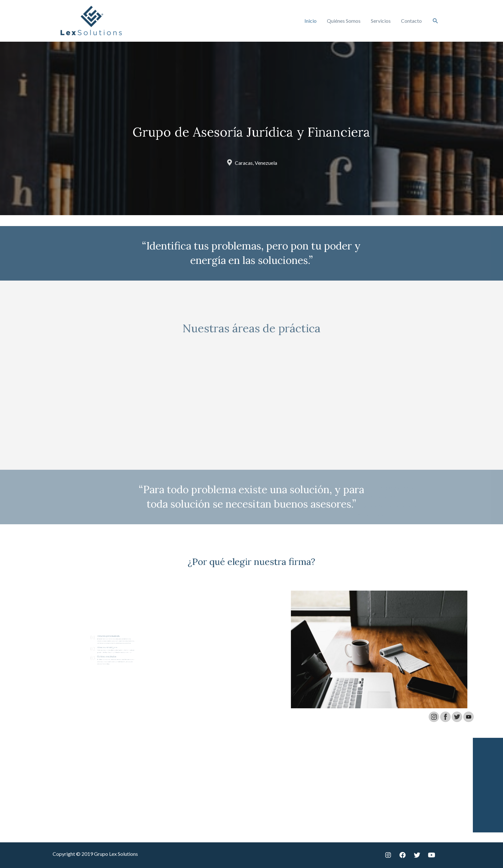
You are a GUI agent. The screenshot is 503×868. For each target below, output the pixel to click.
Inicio (310, 21)
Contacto (411, 21)
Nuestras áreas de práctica (251, 337)
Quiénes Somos (344, 21)
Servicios (381, 21)
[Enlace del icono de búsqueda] (435, 21)
